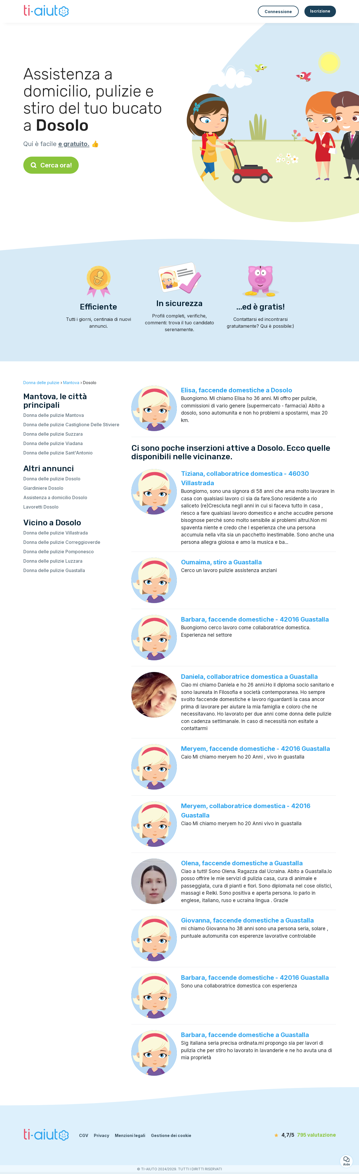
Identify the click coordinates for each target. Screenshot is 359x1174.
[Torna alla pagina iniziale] (47, 11)
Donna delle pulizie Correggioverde (61, 542)
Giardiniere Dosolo (43, 488)
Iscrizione (320, 11)
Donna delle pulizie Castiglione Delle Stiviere (71, 424)
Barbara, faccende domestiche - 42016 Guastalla (255, 619)
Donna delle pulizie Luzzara (52, 561)
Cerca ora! (51, 165)
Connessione (278, 11)
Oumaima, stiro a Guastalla (221, 562)
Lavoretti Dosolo (41, 507)
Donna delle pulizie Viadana (53, 443)
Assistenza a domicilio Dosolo (55, 497)
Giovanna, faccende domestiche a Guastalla (247, 920)
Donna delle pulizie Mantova (53, 415)
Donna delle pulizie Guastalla (54, 570)
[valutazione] (303, 1135)
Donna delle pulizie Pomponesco (58, 551)
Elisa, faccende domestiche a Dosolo (236, 390)
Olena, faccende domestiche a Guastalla (242, 863)
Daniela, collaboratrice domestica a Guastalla (249, 676)
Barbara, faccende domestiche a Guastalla (245, 1034)
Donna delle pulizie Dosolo (51, 479)
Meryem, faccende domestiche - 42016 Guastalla (255, 748)
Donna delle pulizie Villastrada (55, 533)
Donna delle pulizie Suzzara (53, 434)
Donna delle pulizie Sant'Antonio (58, 453)
